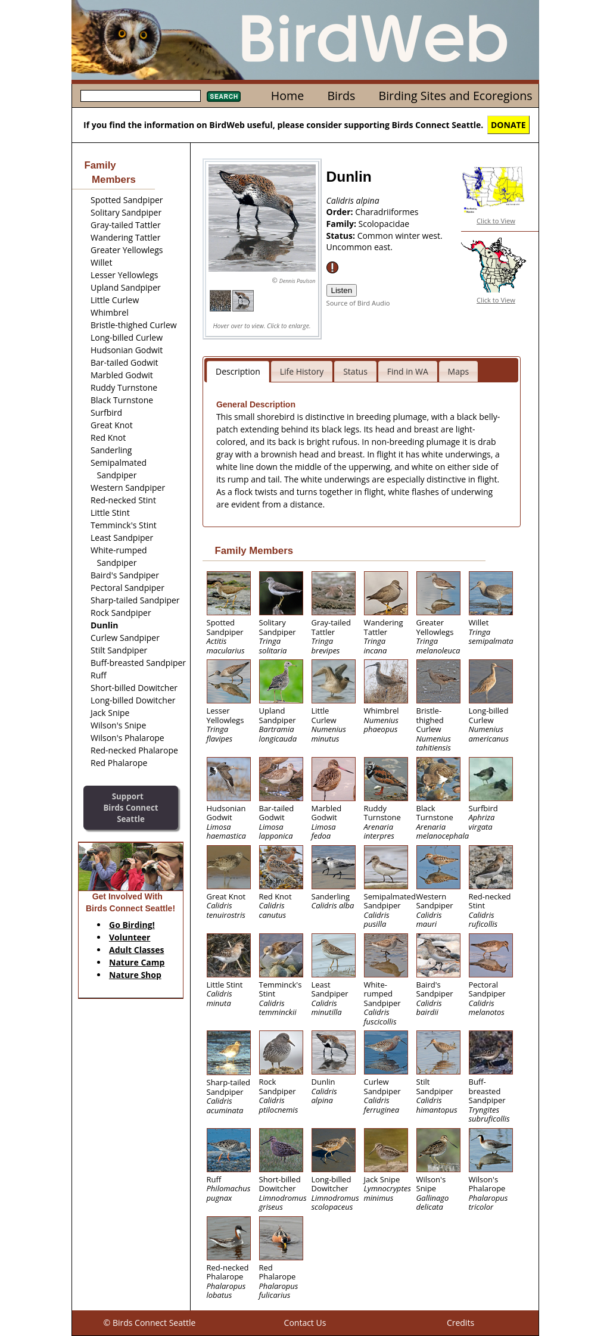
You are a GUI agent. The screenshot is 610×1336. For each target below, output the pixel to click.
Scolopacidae (384, 223)
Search (224, 96)
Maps (458, 371)
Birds (341, 96)
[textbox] (140, 96)
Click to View (496, 220)
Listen (342, 290)
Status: (341, 235)
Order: (341, 211)
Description (238, 371)
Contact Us (305, 1322)
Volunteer (129, 937)
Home (287, 96)
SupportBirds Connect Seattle (130, 807)
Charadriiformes (386, 211)
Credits (460, 1322)
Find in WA (407, 371)
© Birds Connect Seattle (150, 1322)
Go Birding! (132, 924)
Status (355, 371)
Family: (342, 223)
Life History (302, 371)
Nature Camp (136, 962)
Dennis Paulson (297, 281)
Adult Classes (136, 949)
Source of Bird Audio (358, 302)
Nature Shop (135, 974)
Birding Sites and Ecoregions (456, 96)
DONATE (508, 124)
